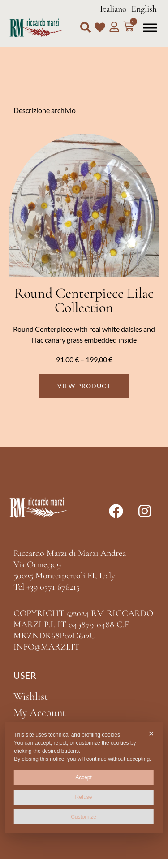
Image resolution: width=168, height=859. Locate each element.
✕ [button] (151, 734)
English (144, 8)
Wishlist (30, 696)
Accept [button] (83, 777)
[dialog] (84, 777)
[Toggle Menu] (150, 27)
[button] (85, 27)
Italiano (113, 8)
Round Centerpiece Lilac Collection (84, 300)
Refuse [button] (83, 797)
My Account (39, 712)
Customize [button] (83, 817)
